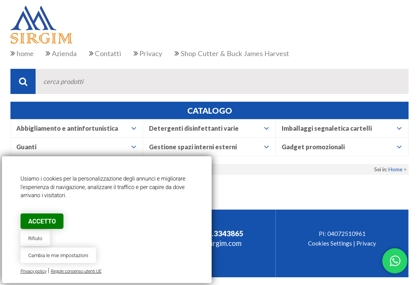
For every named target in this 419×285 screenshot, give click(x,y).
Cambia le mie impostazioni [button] (58, 255)
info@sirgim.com (214, 243)
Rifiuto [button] (35, 238)
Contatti (108, 53)
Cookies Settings (330, 243)
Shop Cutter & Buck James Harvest (235, 53)
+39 (214, 233)
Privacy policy (33, 271)
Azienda (64, 53)
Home (395, 169)
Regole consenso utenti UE (76, 271)
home (25, 53)
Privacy (150, 53)
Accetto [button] (42, 221)
